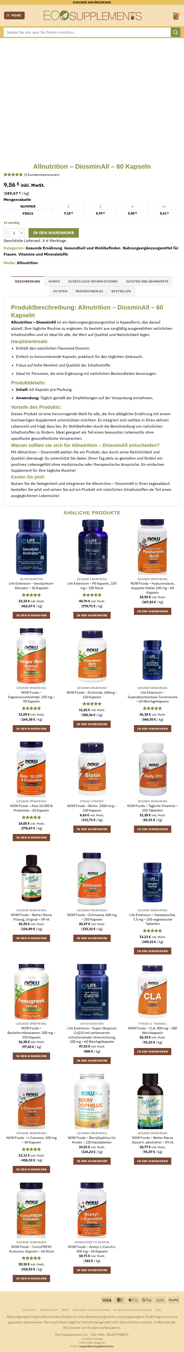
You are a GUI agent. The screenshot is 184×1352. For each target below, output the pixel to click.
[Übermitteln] (175, 32)
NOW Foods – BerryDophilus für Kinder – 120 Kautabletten (92, 1140)
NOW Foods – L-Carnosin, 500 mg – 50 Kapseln (31, 1140)
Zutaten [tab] (60, 291)
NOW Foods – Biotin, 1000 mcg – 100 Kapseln (91, 808)
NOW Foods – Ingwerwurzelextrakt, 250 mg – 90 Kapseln (31, 696)
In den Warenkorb (53, 232)
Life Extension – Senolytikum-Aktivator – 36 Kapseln (31, 585)
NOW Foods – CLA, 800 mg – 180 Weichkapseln (152, 1030)
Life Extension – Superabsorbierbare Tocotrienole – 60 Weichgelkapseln (153, 696)
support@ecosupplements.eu (96, 1346)
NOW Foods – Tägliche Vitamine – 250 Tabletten (152, 808)
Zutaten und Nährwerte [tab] (147, 281)
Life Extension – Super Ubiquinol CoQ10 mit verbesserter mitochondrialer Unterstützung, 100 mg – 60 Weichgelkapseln (91, 1035)
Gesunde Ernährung (44, 248)
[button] (14, 16)
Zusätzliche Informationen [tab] (92, 281)
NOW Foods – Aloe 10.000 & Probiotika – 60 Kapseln (31, 808)
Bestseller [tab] (121, 291)
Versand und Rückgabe (91, 1310)
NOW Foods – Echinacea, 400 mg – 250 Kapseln (91, 917)
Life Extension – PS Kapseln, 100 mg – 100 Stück (91, 585)
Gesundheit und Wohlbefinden (92, 248)
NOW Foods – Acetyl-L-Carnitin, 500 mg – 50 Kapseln (92, 1249)
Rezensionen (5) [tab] (89, 291)
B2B (158, 1310)
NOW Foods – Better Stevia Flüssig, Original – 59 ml (31, 917)
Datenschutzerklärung (132, 1310)
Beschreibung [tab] (27, 281)
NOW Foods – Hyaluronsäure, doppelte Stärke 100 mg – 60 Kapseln (153, 587)
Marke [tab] (54, 281)
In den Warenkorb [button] (31, 615)
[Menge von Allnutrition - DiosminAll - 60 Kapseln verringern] (6, 233)
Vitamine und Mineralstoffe (43, 254)
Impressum (49, 1310)
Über (65, 1310)
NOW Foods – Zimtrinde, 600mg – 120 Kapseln (92, 694)
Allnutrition (27, 262)
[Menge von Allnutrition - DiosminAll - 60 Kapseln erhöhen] (22, 233)
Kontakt (30, 1310)
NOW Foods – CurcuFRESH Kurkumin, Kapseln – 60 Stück (31, 1249)
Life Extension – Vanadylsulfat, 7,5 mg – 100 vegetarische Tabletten (152, 919)
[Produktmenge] (14, 233)
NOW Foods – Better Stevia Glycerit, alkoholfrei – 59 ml (152, 1140)
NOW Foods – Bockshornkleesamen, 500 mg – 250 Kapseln (31, 1032)
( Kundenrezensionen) (42, 174)
